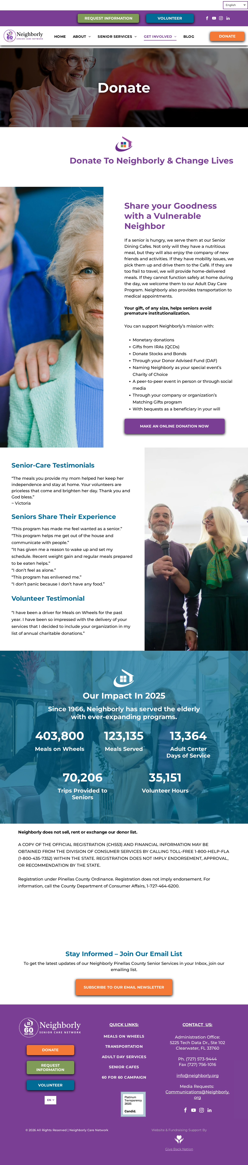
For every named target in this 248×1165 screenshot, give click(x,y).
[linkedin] (228, 18)
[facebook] (207, 18)
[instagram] (221, 18)
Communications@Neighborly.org (197, 1094)
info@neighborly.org (198, 1075)
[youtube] (214, 18)
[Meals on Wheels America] (81, 928)
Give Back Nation (179, 1149)
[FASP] (167, 928)
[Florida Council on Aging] (210, 928)
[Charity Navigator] (37, 928)
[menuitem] (60, 37)
